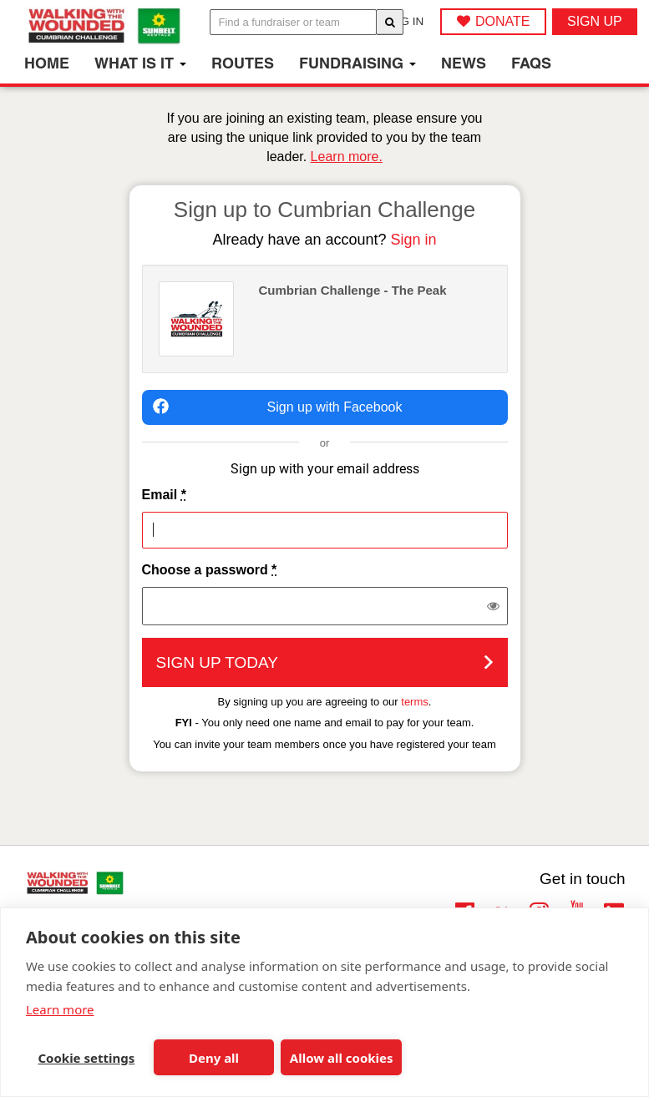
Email (164, 495)
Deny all (214, 1057)
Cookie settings (86, 1057)
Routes (242, 63)
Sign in (414, 239)
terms (414, 701)
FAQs (531, 63)
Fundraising (357, 63)
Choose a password (209, 570)
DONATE (502, 21)
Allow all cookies (341, 1057)
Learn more (60, 1009)
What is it (140, 63)
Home (46, 63)
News (463, 63)
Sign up (594, 21)
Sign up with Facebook (278, 406)
